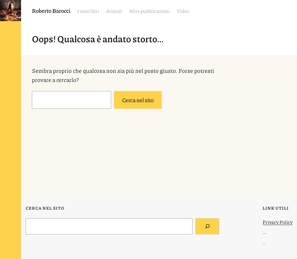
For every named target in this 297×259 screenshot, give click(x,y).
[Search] (207, 226)
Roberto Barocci (51, 11)
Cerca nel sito (138, 100)
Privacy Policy (277, 221)
